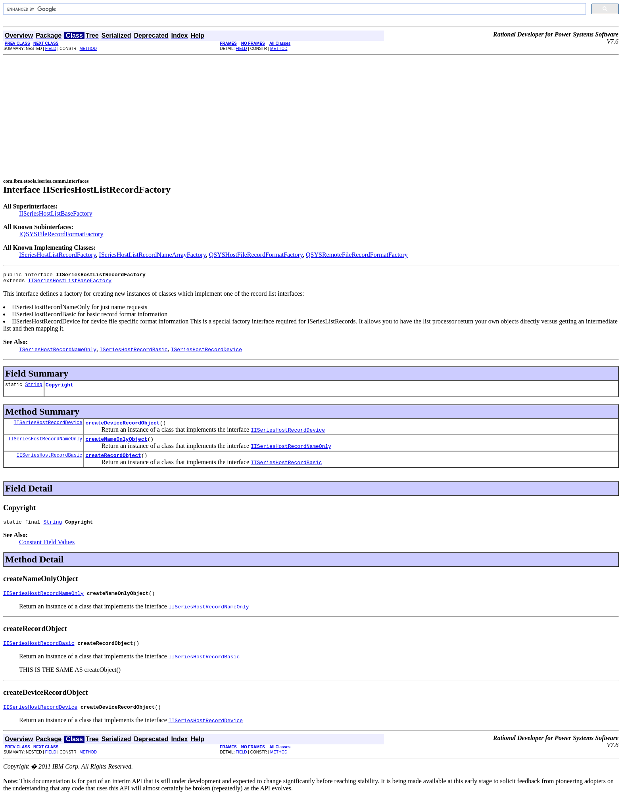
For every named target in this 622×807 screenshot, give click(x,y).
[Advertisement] (311, 114)
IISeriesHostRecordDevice (48, 427)
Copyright (59, 388)
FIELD (50, 48)
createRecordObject (113, 462)
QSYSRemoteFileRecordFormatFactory (357, 254)
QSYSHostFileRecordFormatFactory (256, 254)
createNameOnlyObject (116, 444)
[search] (293, 9)
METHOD (88, 48)
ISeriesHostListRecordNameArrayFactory (152, 254)
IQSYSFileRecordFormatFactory (61, 234)
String (33, 387)
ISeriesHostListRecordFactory (57, 254)
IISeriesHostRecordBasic (50, 462)
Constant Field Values (47, 550)
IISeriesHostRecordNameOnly (45, 444)
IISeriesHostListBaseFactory (55, 213)
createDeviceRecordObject (122, 427)
